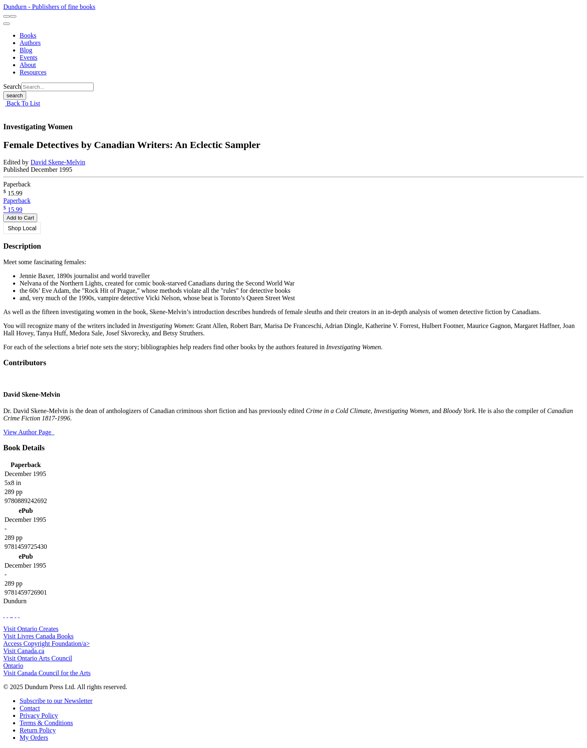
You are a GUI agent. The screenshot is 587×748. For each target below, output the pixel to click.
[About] (28, 64)
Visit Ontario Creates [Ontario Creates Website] (30, 628)
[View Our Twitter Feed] (7, 614)
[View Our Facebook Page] (4, 614)
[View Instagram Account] (12, 614)
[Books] (28, 35)
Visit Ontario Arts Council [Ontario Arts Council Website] (37, 658)
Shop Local (22, 228)
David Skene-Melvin (58, 162)
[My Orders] (34, 737)
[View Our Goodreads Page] (19, 614)
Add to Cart (20, 218)
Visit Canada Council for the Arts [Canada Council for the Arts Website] (47, 672)
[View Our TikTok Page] (10, 614)
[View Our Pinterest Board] (15, 614)
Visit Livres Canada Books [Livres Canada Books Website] (38, 636)
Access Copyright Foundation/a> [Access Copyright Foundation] (46, 643)
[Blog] (26, 50)
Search (12, 86)
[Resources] (33, 72)
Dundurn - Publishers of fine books (49, 6)
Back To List (22, 103)
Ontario (13, 665)
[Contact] (30, 708)
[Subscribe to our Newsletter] (56, 700)
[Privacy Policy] (39, 715)
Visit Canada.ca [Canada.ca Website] (23, 650)
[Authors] (30, 42)
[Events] (29, 57)
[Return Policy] (38, 730)
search (15, 95)
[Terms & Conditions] (46, 722)
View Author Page (28, 432)
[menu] (6, 23)
